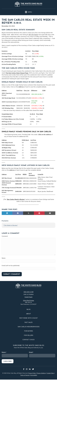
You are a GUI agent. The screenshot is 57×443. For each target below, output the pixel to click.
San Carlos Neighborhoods (28, 326)
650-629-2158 (28, 292)
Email (31, 352)
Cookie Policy (50, 373)
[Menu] (28, 11)
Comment (5, 236)
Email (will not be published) (10, 265)
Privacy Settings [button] (41, 373)
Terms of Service (24, 375)
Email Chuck (28, 297)
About (28, 314)
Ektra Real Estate (28, 300)
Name (3, 258)
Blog (28, 309)
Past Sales (28, 322)
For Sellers (28, 335)
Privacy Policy (32, 373)
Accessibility (33, 375)
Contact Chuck (28, 339)
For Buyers (28, 331)
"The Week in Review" (10, 225)
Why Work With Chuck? (28, 318)
